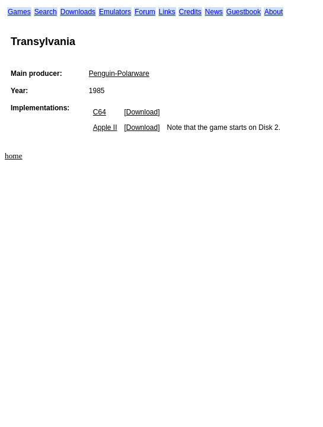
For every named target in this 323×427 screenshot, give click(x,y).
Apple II (105, 127)
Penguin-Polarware (119, 73)
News (214, 12)
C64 (99, 112)
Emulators (115, 12)
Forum (145, 12)
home (14, 155)
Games (19, 12)
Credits (190, 12)
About (273, 12)
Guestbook (243, 12)
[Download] (142, 112)
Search (45, 12)
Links (167, 12)
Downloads (77, 12)
